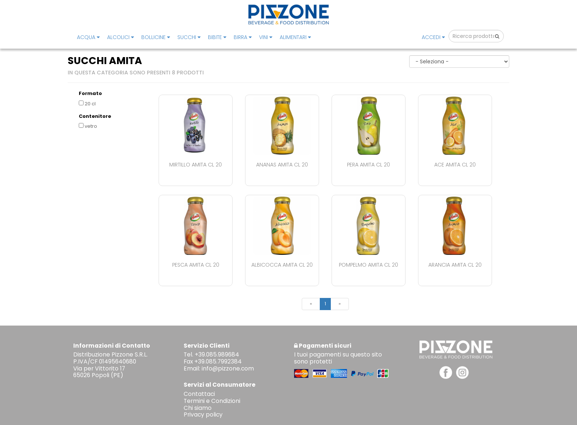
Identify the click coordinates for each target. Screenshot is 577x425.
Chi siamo (198, 408)
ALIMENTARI (295, 37)
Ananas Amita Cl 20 (282, 164)
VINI (265, 37)
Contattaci (199, 394)
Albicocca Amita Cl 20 (282, 264)
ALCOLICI (120, 37)
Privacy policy (203, 414)
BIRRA (243, 37)
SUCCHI (189, 37)
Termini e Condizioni (212, 401)
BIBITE (217, 37)
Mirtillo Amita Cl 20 (195, 164)
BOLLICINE (155, 37)
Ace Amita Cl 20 (455, 164)
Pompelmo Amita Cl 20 (368, 264)
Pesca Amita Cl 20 (195, 264)
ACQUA (88, 37)
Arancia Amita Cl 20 (455, 264)
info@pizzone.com (228, 368)
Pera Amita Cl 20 (368, 164)
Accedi (433, 37)
